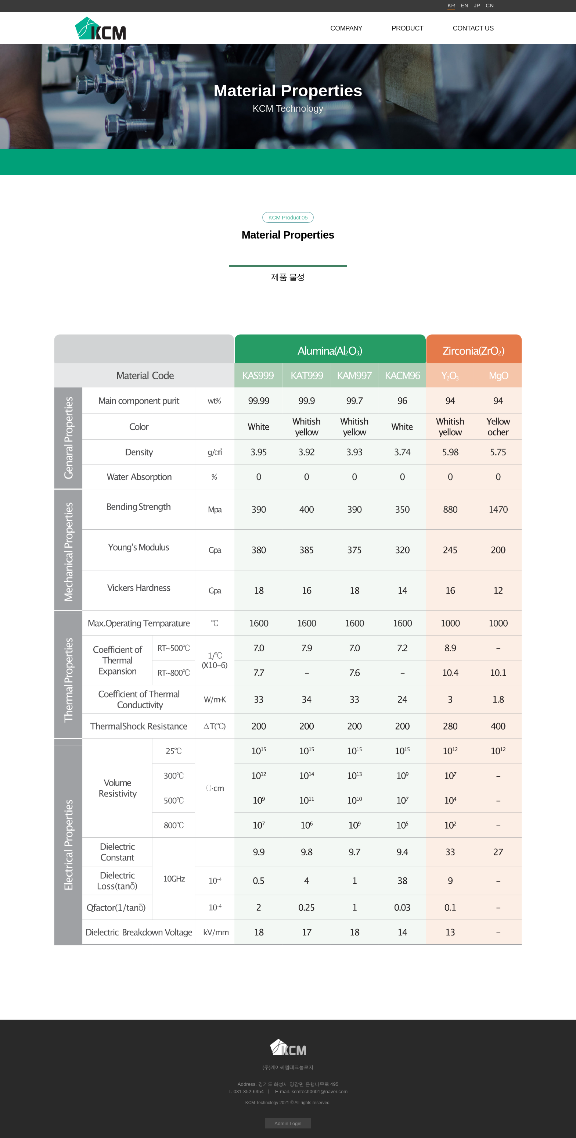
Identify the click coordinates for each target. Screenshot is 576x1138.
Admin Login (287, 1123)
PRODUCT (407, 28)
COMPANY (347, 28)
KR (451, 5)
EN (464, 5)
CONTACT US (473, 28)
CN (490, 5)
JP (477, 5)
